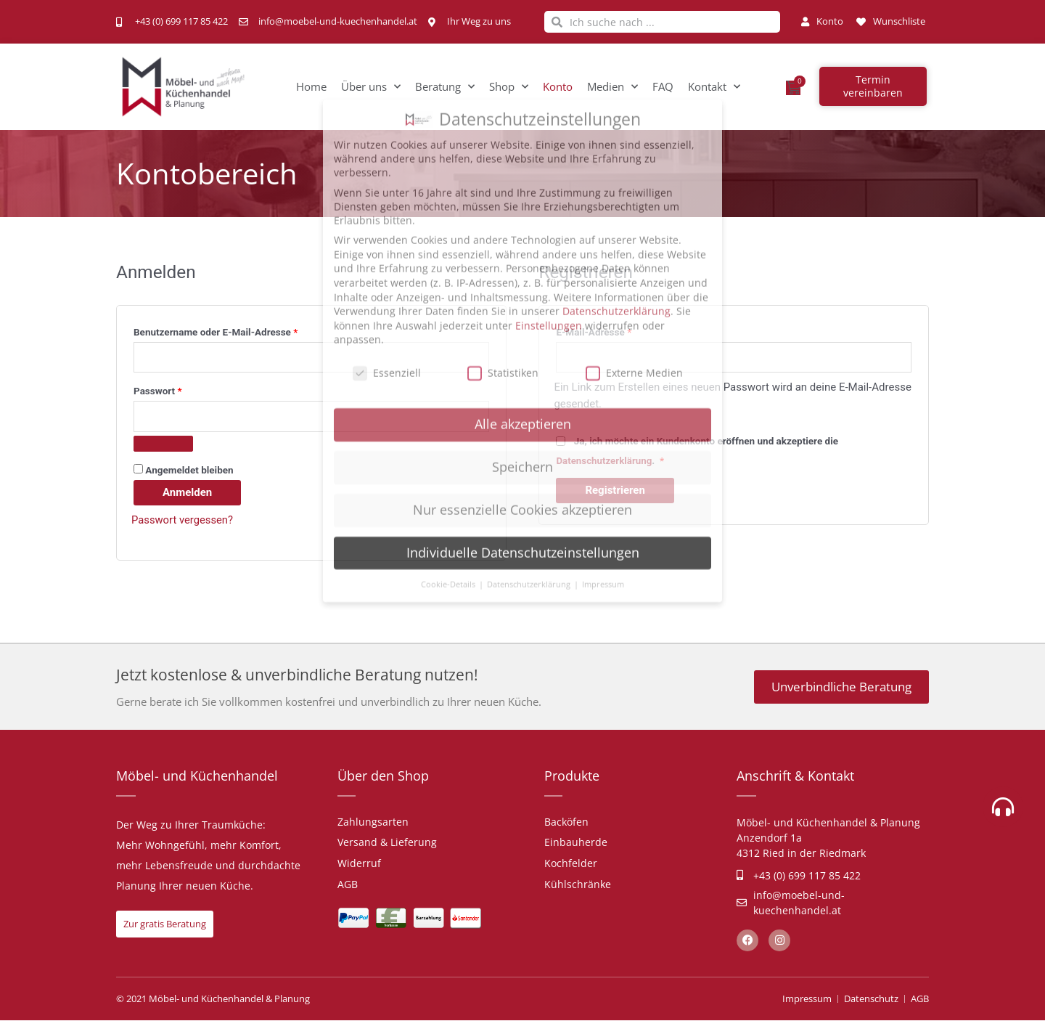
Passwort (183, 389)
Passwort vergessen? (182, 519)
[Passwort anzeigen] (163, 444)
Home (311, 86)
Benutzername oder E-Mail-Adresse (241, 330)
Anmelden (187, 492)
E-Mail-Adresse (619, 330)
